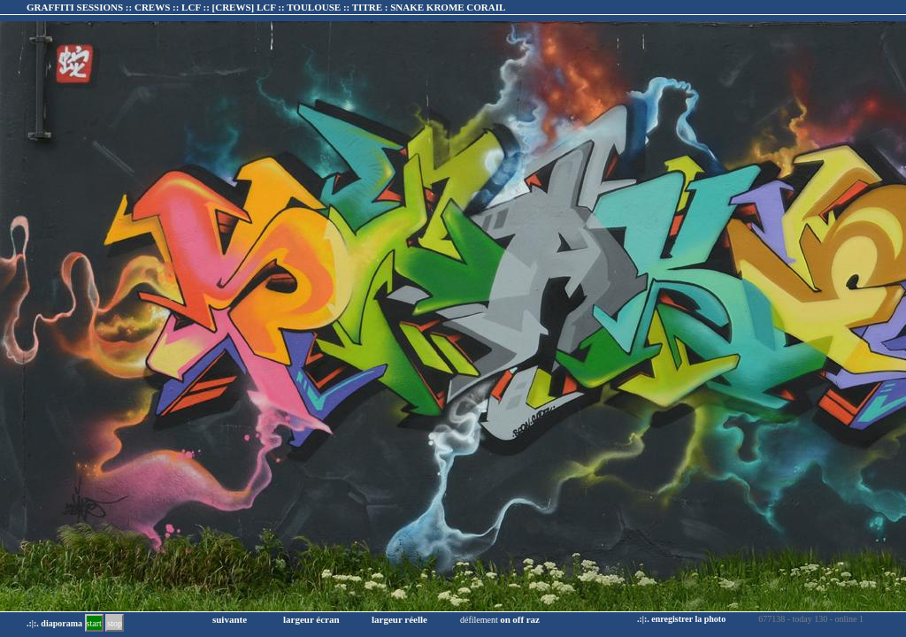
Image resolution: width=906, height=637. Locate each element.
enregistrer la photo (688, 619)
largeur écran (311, 619)
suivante (229, 619)
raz (533, 619)
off (518, 619)
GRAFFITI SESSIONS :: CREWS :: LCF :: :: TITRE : (266, 7)
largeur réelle (399, 619)
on (505, 619)
